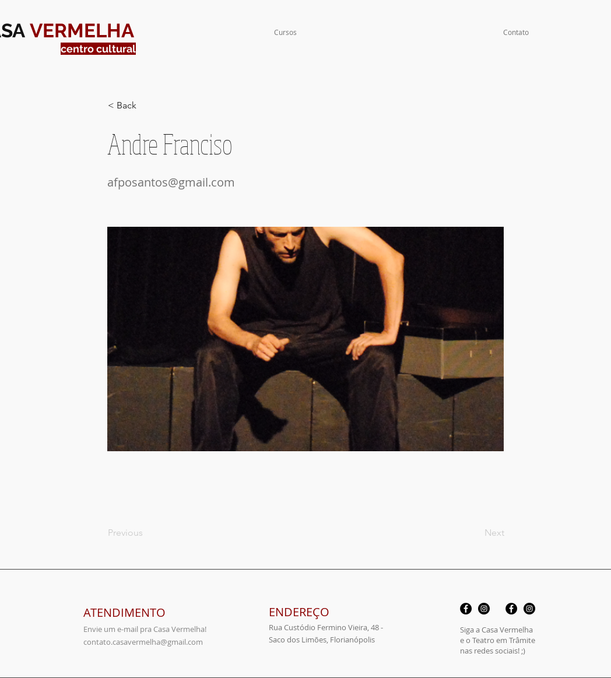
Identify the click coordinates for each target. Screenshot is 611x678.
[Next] (475, 532)
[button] (285, 32)
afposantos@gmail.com (171, 182)
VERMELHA (82, 30)
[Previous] (146, 532)
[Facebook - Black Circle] (466, 608)
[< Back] (146, 105)
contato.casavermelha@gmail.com (143, 642)
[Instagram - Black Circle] (484, 608)
